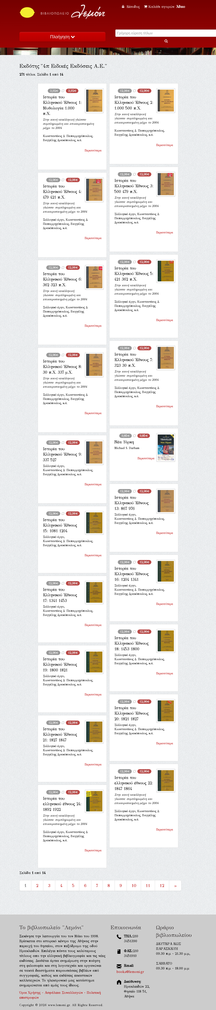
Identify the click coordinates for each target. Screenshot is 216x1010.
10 (134, 885)
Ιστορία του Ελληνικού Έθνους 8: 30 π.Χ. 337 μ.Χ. (62, 367)
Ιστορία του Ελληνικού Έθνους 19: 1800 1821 (60, 664)
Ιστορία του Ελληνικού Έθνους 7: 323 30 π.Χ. (133, 360)
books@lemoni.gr (130, 972)
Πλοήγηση (62, 36)
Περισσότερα (93, 150)
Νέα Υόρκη (124, 442)
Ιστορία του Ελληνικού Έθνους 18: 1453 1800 (131, 643)
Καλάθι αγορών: (164, 7)
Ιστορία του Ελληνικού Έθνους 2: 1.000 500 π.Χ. (133, 102)
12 (162, 885)
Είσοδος (131, 7)
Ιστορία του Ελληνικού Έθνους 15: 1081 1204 (60, 525)
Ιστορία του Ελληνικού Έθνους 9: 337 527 (62, 454)
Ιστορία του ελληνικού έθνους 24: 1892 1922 (62, 804)
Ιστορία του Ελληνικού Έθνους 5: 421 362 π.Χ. (133, 274)
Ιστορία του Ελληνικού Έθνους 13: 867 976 (131, 503)
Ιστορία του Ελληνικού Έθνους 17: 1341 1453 (60, 595)
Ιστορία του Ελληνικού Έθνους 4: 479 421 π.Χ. (62, 192)
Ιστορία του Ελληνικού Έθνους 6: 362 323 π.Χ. (62, 279)
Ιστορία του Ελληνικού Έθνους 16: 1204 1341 (131, 574)
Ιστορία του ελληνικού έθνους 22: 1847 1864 (133, 783)
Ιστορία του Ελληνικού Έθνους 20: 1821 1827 (131, 713)
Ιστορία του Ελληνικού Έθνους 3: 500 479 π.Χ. (133, 186)
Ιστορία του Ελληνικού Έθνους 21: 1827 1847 (60, 734)
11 (148, 885)
